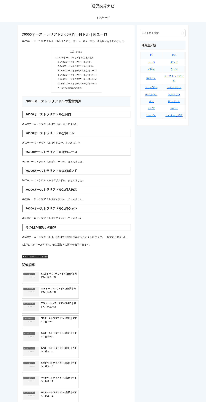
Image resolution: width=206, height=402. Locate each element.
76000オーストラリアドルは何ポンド (78, 75)
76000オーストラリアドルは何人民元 (78, 80)
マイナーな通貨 (174, 115)
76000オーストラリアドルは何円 (76, 62)
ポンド (174, 62)
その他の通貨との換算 (71, 88)
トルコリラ (174, 94)
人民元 (151, 69)
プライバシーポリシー (176, 393)
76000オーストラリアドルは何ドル (77, 66)
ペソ (151, 101)
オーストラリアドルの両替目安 (35, 257)
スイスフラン (174, 87)
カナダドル (151, 87)
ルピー (174, 108)
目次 (72, 51)
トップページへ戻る (155, 393)
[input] (163, 33)
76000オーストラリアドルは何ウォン (78, 84)
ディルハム (151, 94)
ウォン (174, 69)
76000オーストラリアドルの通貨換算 (76, 58)
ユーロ (151, 62)
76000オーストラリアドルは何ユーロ (78, 71)
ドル (174, 55)
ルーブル (151, 115)
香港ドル (151, 78)
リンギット (174, 101)
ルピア (151, 108)
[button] (182, 33)
